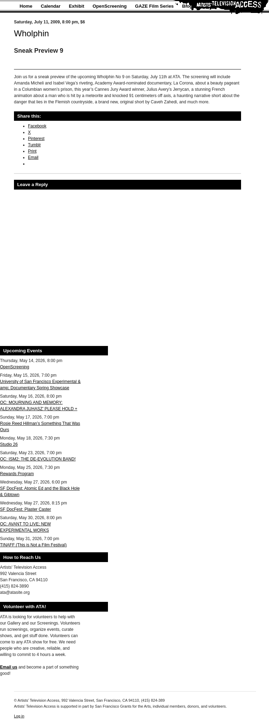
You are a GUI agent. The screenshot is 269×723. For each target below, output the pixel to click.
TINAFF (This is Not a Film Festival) (33, 545)
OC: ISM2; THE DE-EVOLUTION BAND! (37, 459)
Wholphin (31, 33)
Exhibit (76, 6)
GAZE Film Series (154, 6)
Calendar (50, 6)
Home (26, 6)
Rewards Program (17, 473)
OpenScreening (109, 6)
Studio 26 (9, 444)
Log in (19, 716)
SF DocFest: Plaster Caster (25, 509)
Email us (8, 667)
